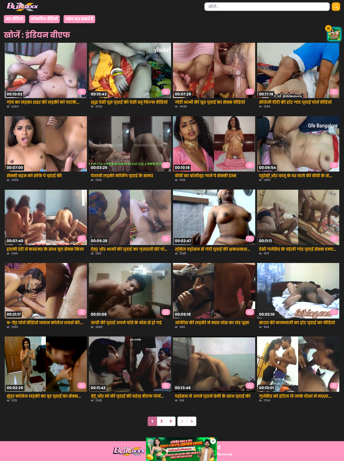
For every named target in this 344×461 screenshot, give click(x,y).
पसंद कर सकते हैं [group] (79, 19)
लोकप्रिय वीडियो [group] (44, 19)
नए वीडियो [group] (14, 19)
